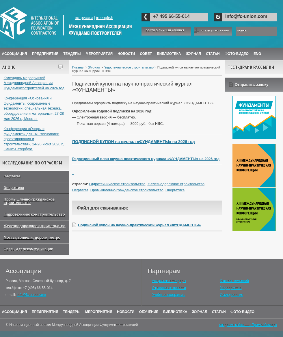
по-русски (84, 17)
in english (104, 17)
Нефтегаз (12, 176)
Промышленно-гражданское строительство (29, 201)
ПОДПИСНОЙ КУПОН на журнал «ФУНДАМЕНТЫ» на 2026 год (133, 141)
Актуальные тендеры (169, 281)
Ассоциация (14, 54)
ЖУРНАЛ (193, 54)
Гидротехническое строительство (34, 214)
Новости (126, 54)
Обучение (149, 312)
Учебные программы (168, 295)
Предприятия (45, 54)
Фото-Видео (237, 54)
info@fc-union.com (246, 16)
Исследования (231, 295)
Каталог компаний (234, 281)
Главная (78, 67)
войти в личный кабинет (165, 30)
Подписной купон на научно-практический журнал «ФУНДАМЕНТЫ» (139, 225)
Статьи (213, 54)
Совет (146, 54)
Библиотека (169, 54)
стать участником (215, 30)
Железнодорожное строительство (35, 226)
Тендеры (72, 54)
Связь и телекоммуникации (28, 249)
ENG (257, 54)
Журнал (94, 67)
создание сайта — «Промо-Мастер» (248, 325)
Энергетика (14, 188)
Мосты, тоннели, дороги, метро (32, 238)
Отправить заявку (251, 84)
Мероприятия (99, 54)
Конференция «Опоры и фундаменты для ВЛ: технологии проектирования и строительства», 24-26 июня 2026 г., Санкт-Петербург (34, 139)
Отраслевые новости (169, 288)
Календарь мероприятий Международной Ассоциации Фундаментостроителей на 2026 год (34, 83)
